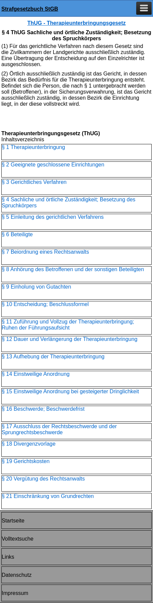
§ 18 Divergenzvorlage (28, 444)
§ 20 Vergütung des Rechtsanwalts (43, 479)
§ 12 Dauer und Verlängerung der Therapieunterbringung (70, 339)
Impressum (15, 593)
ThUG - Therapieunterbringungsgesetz (76, 23)
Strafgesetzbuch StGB (29, 9)
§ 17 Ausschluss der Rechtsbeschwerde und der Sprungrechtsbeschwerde (59, 429)
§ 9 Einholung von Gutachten (36, 287)
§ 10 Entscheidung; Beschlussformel (45, 304)
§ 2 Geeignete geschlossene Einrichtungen (53, 164)
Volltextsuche (17, 539)
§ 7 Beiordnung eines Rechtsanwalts (45, 252)
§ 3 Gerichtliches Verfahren (34, 182)
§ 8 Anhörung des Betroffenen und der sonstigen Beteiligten (73, 269)
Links (8, 557)
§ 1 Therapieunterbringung (33, 147)
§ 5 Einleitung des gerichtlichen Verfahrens (53, 217)
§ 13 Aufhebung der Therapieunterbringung (53, 356)
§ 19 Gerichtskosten (25, 461)
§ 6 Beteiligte (17, 234)
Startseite (13, 520)
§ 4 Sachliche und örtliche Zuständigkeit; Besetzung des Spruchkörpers (69, 202)
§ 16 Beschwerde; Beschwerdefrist (43, 409)
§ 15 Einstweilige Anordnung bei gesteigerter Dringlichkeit (70, 391)
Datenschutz (17, 575)
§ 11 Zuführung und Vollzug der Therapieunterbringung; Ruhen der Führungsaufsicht (68, 325)
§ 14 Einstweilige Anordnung (36, 374)
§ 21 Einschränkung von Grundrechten (48, 496)
